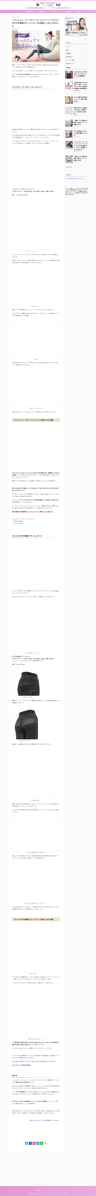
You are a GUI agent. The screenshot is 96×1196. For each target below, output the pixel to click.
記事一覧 (69, 167)
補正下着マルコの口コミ (36, 1120)
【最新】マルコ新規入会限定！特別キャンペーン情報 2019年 (80, 158)
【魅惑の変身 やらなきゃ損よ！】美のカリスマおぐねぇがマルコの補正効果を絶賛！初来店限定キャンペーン (80, 86)
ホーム (17, 11)
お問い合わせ (56, 1157)
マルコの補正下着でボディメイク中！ (74, 178)
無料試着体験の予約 (30, 11)
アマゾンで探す (18, 523)
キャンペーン (54, 11)
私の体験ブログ (42, 11)
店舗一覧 (78, 11)
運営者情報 (39, 1157)
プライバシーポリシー (47, 1157)
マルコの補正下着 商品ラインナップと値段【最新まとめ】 (80, 99)
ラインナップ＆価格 (66, 11)
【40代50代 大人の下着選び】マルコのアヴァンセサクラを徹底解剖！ (80, 74)
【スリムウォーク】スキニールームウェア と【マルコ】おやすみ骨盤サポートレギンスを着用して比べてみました (80, 146)
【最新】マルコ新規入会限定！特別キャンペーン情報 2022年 (80, 122)
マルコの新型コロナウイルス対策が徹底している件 (80, 133)
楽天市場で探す (18, 521)
